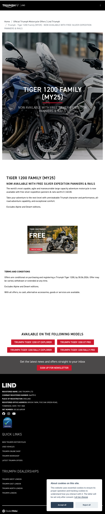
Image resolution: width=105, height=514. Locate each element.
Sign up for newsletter (54, 367)
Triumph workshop (10, 456)
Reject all (87, 505)
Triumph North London (12, 488)
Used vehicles (8, 446)
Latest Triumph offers (12, 460)
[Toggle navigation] (100, 5)
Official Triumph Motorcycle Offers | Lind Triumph (36, 21)
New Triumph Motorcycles (14, 442)
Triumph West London (12, 479)
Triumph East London (11, 484)
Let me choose (81, 497)
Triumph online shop (11, 451)
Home (7, 21)
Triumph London (9, 493)
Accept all (62, 505)
